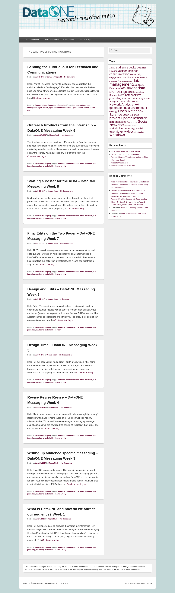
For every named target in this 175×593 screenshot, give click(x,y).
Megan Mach (54, 135)
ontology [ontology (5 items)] (113, 111)
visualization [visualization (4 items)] (139, 132)
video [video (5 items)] (122, 132)
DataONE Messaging (43, 164)
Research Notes (32, 40)
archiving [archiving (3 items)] (112, 68)
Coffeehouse (68, 40)
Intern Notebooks (51, 40)
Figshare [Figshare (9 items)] (127, 91)
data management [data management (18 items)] (124, 82)
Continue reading (43, 98)
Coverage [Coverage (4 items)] (113, 81)
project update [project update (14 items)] (120, 118)
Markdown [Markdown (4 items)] (126, 98)
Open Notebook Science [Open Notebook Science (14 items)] (126, 112)
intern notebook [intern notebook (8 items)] (127, 94)
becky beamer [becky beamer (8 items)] (137, 67)
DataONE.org (85, 40)
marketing (40, 166)
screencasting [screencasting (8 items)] (117, 121)
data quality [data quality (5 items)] (138, 85)
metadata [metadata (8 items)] (124, 101)
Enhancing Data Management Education (50, 105)
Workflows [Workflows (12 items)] (117, 135)
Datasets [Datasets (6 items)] (114, 88)
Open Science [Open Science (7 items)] (131, 114)
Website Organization (119, 163)
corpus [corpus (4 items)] (144, 78)
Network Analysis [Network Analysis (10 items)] (121, 104)
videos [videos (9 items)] (129, 131)
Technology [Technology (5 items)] (129, 128)
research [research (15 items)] (140, 118)
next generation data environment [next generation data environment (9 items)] (128, 106)
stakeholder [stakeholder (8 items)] (116, 128)
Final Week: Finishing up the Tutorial (125, 151)
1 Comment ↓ (65, 299)
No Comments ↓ (70, 77)
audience (61, 164)
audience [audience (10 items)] (122, 67)
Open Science (77, 108)
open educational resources (60, 108)
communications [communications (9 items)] (120, 74)
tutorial (86, 108)
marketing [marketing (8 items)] (137, 98)
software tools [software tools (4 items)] (130, 126)
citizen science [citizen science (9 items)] (128, 71)
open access (43, 108)
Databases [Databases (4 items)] (127, 81)
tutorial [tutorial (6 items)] (139, 128)
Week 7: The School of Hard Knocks (125, 154)
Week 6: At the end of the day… (123, 166)
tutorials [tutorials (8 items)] (114, 131)
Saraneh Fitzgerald (54, 77)
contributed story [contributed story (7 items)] (131, 77)
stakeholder (49, 166)
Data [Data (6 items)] (120, 81)
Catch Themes (146, 583)
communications (79, 105)
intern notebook (86, 164)
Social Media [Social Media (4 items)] (132, 122)
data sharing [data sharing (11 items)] (128, 88)
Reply (58, 330)
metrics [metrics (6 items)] (134, 101)
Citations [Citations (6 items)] (114, 71)
